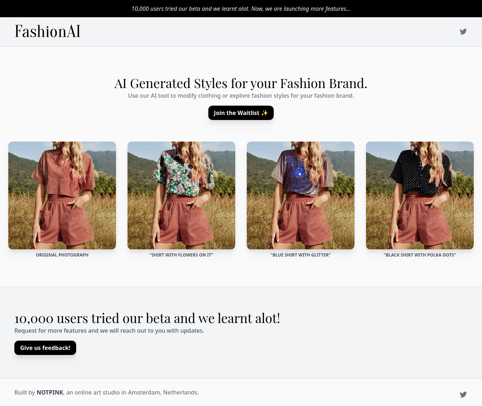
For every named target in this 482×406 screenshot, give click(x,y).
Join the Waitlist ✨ (241, 113)
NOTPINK (50, 392)
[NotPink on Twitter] (463, 31)
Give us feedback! (45, 348)
